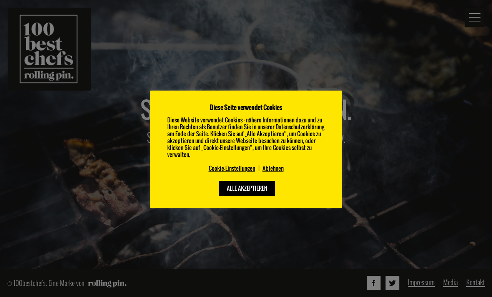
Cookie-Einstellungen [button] (232, 168)
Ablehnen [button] (273, 168)
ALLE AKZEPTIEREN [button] (247, 188)
